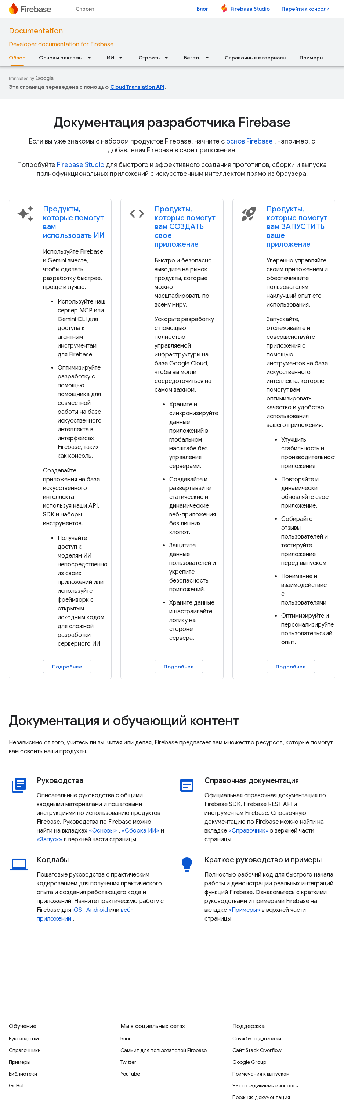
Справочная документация (251, 780)
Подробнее (67, 666)
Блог (202, 9)
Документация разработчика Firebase (172, 122)
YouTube (130, 1073)
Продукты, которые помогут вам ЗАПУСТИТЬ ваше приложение (297, 226)
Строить (86, 9)
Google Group (249, 1062)
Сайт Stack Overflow (257, 1050)
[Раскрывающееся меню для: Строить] (168, 57)
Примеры (311, 57)
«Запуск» (49, 839)
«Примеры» (244, 910)
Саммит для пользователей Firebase (163, 1050)
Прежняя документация (261, 1097)
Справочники (25, 1050)
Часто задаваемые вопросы (265, 1085)
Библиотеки (23, 1073)
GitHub (17, 1085)
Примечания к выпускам (261, 1073)
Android (97, 910)
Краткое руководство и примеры (263, 860)
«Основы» (103, 830)
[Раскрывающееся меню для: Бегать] (209, 57)
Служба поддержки (256, 1038)
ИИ (110, 57)
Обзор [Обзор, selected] (17, 57)
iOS (77, 910)
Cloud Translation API (137, 87)
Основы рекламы (61, 57)
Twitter (128, 1062)
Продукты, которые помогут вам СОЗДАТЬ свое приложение (185, 226)
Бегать (192, 57)
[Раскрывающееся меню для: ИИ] (123, 57)
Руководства (60, 780)
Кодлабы (53, 860)
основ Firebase (249, 141)
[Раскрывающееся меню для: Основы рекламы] (91, 57)
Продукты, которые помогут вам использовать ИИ (74, 222)
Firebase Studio (250, 9)
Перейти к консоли (305, 9)
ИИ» (153, 830)
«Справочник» (248, 830)
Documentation (36, 31)
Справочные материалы (255, 57)
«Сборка (134, 830)
